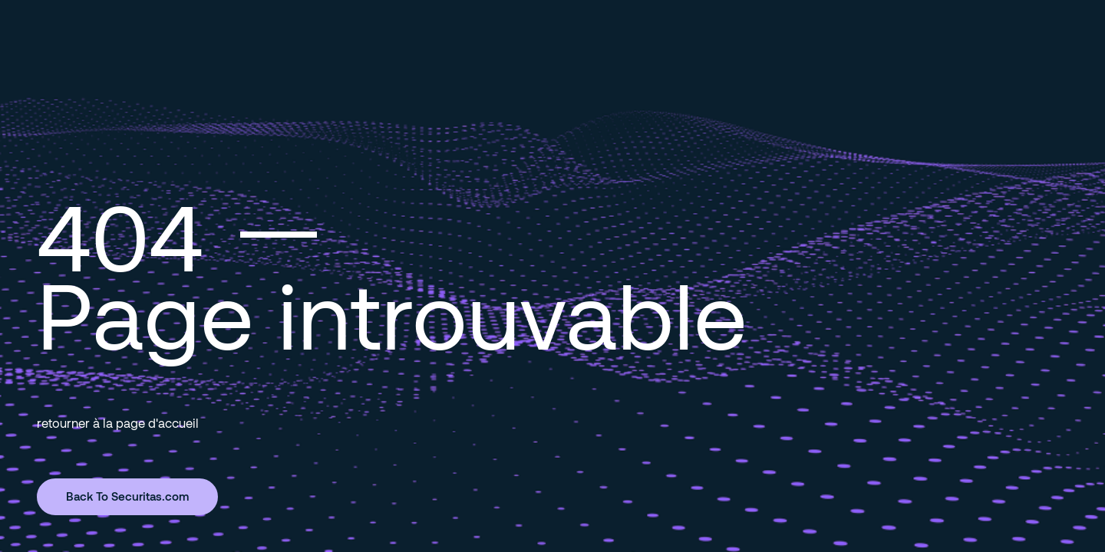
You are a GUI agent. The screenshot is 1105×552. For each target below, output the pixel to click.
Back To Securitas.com (127, 496)
